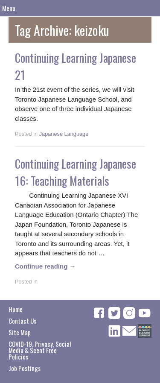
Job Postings (25, 368)
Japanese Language (64, 134)
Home (16, 309)
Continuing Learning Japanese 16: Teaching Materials (75, 172)
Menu (8, 8)
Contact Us (22, 320)
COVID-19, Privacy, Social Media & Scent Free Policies (40, 350)
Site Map (20, 332)
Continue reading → (45, 266)
